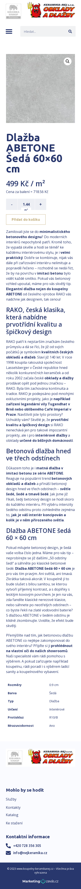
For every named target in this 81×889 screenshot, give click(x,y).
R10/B (53, 717)
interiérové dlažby (51, 435)
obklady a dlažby (58, 378)
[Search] (70, 31)
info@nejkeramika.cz (30, 853)
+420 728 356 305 (27, 846)
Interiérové (57, 709)
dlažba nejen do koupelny (46, 289)
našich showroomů (51, 650)
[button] (9, 31)
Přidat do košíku (26, 219)
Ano (52, 726)
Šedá (52, 693)
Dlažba (54, 701)
